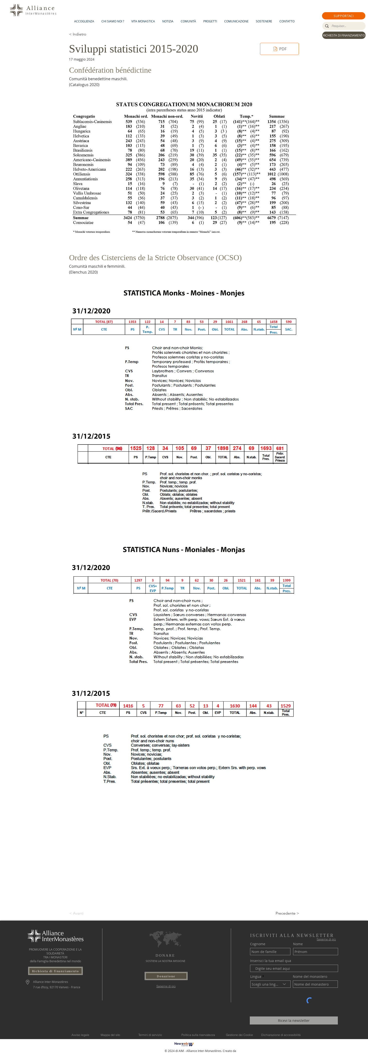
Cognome (257, 944)
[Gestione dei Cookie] (239, 1034)
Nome (298, 944)
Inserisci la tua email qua (270, 960)
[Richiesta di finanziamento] (55, 971)
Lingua (255, 976)
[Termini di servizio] (150, 1034)
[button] (343, 15)
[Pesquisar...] (343, 26)
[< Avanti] (85, 913)
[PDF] (279, 49)
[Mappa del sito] (111, 1034)
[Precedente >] (287, 913)
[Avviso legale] (80, 1034)
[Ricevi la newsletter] (294, 1020)
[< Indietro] (85, 34)
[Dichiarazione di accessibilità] (281, 1034)
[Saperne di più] (166, 986)
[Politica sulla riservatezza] (198, 1034)
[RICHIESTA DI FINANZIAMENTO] (344, 35)
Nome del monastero (310, 976)
